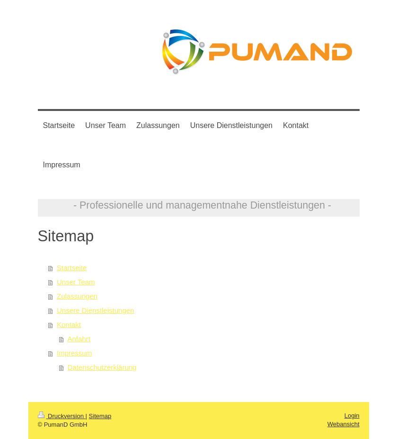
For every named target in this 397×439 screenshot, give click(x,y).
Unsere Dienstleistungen (95, 310)
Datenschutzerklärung (102, 367)
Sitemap (100, 416)
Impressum (74, 353)
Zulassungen (77, 296)
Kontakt (69, 324)
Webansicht (343, 424)
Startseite (72, 268)
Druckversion (62, 416)
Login (352, 415)
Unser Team (76, 282)
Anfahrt (79, 339)
